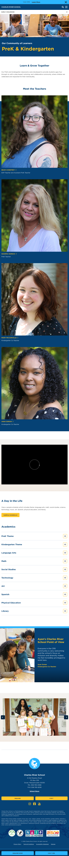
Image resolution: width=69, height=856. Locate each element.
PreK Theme (34, 536)
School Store (34, 791)
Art (34, 586)
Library (34, 611)
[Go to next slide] (66, 717)
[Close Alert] (66, 2)
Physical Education (34, 603)
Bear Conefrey (9, 170)
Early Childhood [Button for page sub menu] (34, 12)
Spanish (34, 594)
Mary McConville (9, 338)
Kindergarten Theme (34, 544)
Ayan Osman (7, 421)
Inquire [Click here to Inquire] (18, 798)
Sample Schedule (10, 515)
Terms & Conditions (28, 844)
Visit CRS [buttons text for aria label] (51, 853)
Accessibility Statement (42, 844)
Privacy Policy (17, 844)
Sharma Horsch (9, 254)
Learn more (36, 2)
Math (34, 561)
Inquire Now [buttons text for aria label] (18, 853)
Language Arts (34, 553)
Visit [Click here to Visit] (51, 798)
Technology (34, 578)
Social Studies (34, 569)
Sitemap (53, 844)
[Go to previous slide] (3, 717)
